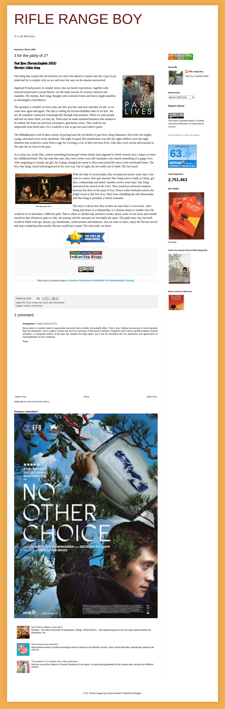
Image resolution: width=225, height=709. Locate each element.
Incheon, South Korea (33, 306)
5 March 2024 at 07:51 (46, 324)
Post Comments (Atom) (38, 401)
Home (86, 396)
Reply (25, 341)
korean (35, 302)
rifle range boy (196, 71)
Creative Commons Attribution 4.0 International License (101, 280)
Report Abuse (176, 105)
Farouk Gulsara (175, 135)
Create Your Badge (191, 135)
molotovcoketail (113, 693)
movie (45, 302)
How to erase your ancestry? (44, 644)
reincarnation (58, 302)
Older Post (152, 396)
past (50, 302)
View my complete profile (197, 76)
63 (176, 153)
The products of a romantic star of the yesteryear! (54, 661)
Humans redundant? (26, 411)
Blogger (137, 693)
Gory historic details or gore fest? (46, 627)
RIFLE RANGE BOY (78, 19)
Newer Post (20, 396)
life (40, 302)
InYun (28, 302)
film (23, 302)
